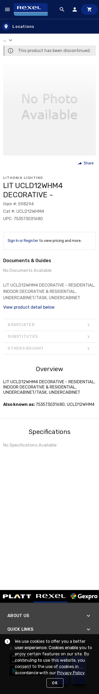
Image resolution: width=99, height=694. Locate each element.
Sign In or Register (23, 241)
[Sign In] (74, 9)
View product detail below (29, 307)
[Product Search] (62, 9)
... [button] (8, 39)
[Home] (33, 9)
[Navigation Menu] (7, 9)
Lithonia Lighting (23, 178)
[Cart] (89, 9)
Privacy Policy (71, 672)
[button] (86, 163)
